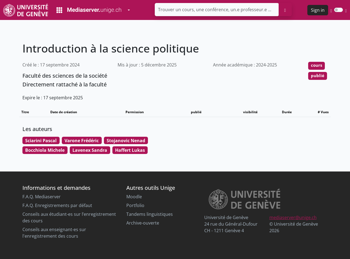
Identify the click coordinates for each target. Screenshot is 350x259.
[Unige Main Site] (25, 10)
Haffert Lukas (130, 150)
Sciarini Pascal (41, 141)
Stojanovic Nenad (126, 141)
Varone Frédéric (82, 141)
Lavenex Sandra (89, 150)
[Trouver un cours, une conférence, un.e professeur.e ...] (217, 9)
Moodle (134, 197)
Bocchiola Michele (45, 150)
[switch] (338, 10)
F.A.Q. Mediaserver (41, 197)
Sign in (318, 10)
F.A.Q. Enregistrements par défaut (57, 205)
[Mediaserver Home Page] (88, 10)
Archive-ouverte (142, 223)
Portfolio (135, 205)
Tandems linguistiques (149, 214)
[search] (285, 9)
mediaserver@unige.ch (293, 217)
